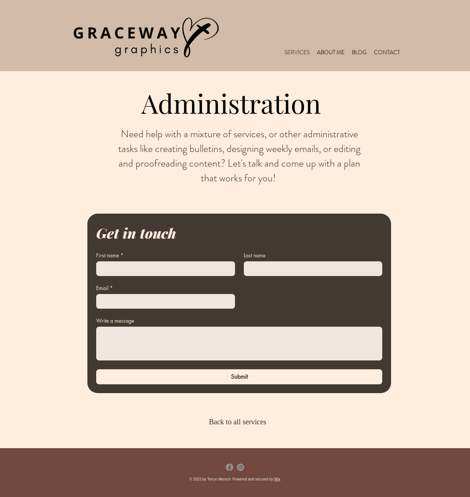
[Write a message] (239, 344)
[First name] (163, 268)
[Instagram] (240, 467)
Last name (254, 255)
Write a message (115, 321)
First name (109, 255)
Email (104, 288)
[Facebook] (229, 467)
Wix (277, 479)
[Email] (163, 301)
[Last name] (311, 268)
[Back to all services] (239, 421)
